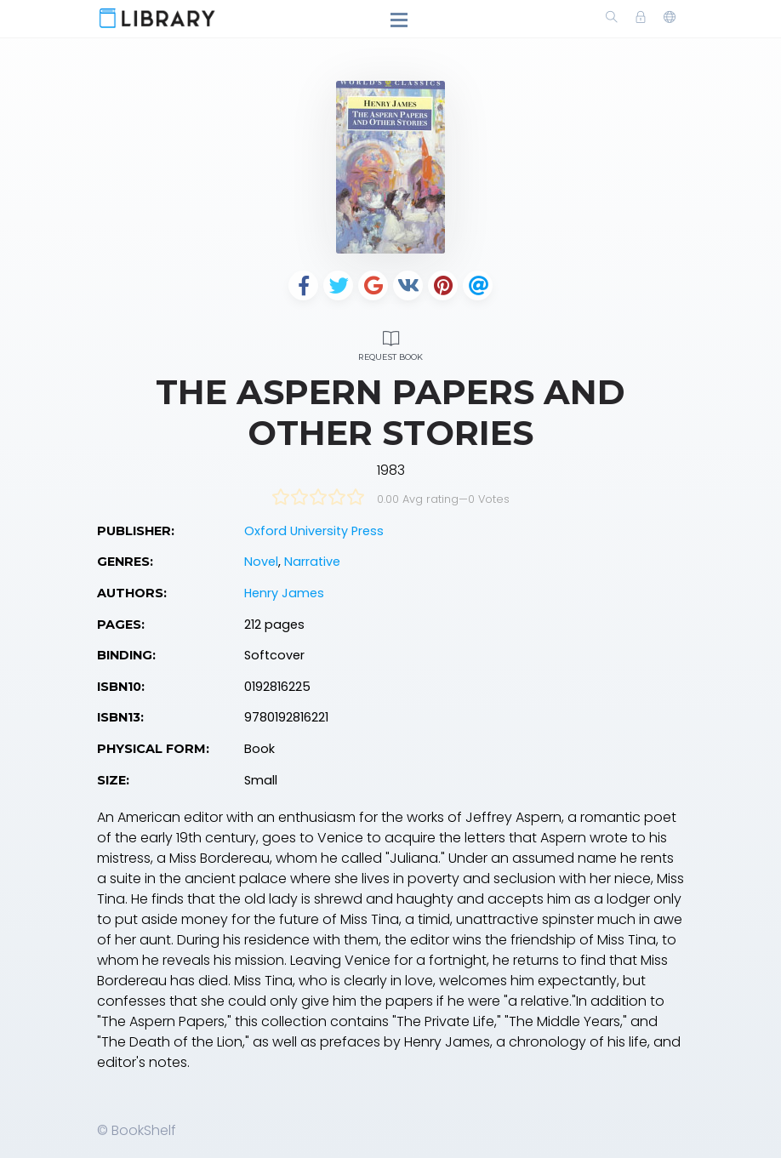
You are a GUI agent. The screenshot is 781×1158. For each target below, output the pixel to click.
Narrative (312, 561)
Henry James (284, 593)
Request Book (390, 343)
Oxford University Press (314, 530)
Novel (261, 561)
